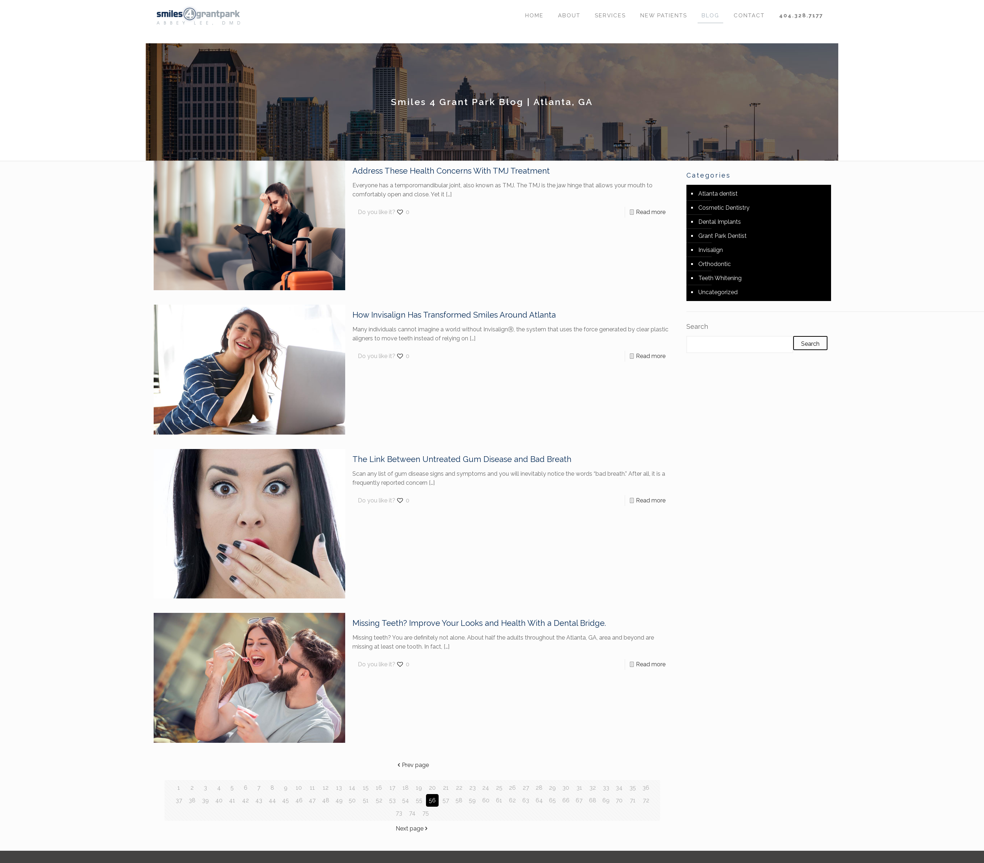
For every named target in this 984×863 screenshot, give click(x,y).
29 (552, 787)
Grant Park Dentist (722, 235)
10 (299, 787)
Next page (412, 828)
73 (399, 813)
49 (339, 800)
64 (539, 800)
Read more (650, 212)
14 (352, 787)
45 (285, 800)
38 (192, 800)
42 (245, 800)
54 (405, 800)
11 (312, 787)
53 (392, 800)
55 (419, 800)
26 (512, 787)
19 (419, 787)
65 (552, 800)
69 (606, 800)
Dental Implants (719, 221)
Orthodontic (714, 264)
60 (485, 800)
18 (406, 787)
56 (432, 800)
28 (539, 787)
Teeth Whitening (720, 278)
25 (499, 787)
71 (633, 800)
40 (219, 800)
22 (459, 787)
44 (272, 800)
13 (339, 787)
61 (499, 800)
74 (412, 813)
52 (379, 800)
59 (472, 800)
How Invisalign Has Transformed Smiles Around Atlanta (454, 314)
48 (325, 800)
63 (525, 800)
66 (566, 800)
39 (205, 800)
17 (392, 787)
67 (579, 800)
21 (446, 787)
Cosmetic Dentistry (724, 207)
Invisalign (710, 250)
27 (526, 787)
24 (485, 787)
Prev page (412, 765)
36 (645, 787)
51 (366, 800)
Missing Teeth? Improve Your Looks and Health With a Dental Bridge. (479, 623)
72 (646, 800)
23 (472, 787)
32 (592, 787)
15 (366, 787)
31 (579, 787)
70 (619, 800)
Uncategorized (718, 292)
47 (312, 800)
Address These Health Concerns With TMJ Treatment (451, 170)
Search (697, 326)
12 (326, 787)
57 (446, 800)
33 (606, 787)
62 (512, 800)
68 (592, 800)
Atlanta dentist (718, 193)
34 (619, 787)
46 (299, 800)
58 (459, 800)
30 (565, 787)
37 (179, 800)
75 (425, 813)
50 (352, 800)
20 (432, 787)
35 (632, 787)
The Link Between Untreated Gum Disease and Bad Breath (461, 459)
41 (232, 800)
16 (379, 787)
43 (258, 800)
